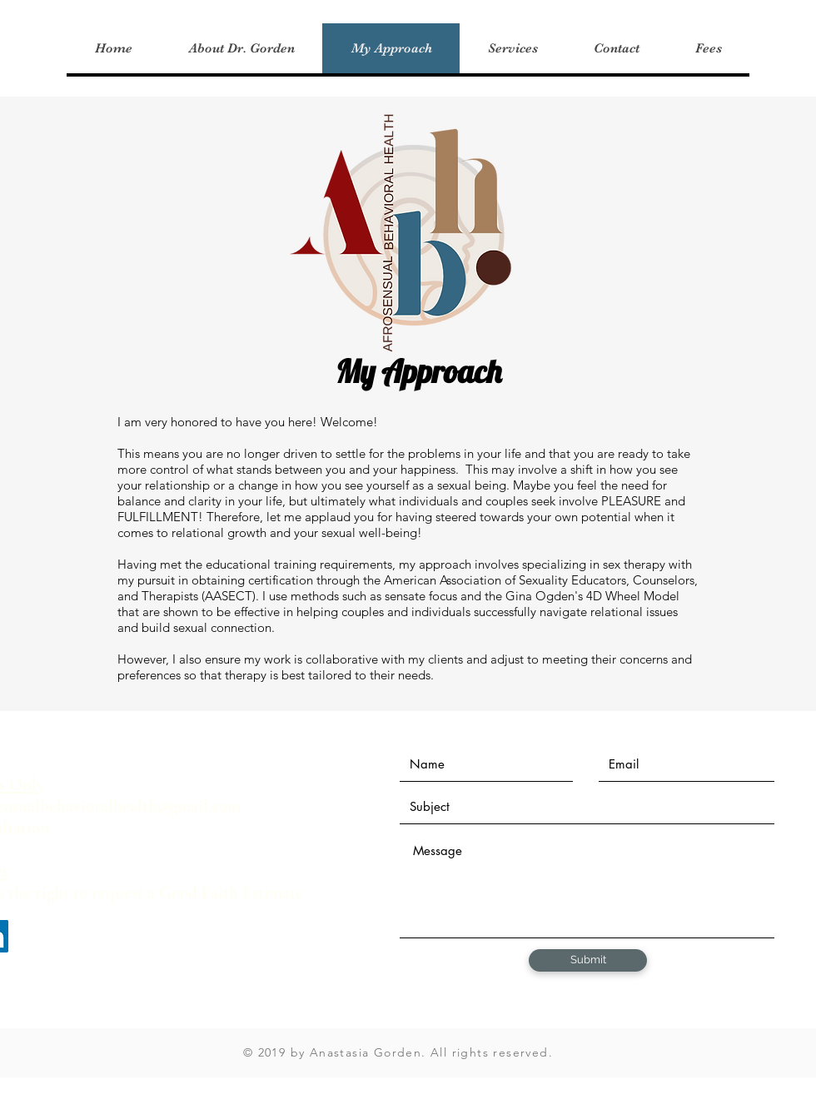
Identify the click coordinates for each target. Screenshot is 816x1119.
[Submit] (588, 960)
